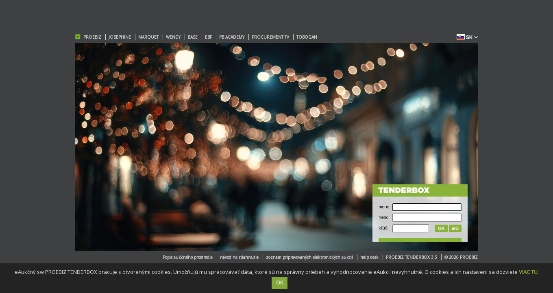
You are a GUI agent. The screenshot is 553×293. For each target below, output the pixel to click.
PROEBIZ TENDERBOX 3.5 (411, 257)
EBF (208, 37)
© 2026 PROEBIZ (461, 257)
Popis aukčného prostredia (188, 257)
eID (455, 228)
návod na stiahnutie (239, 257)
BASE (193, 37)
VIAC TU (528, 272)
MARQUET (148, 37)
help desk (369, 257)
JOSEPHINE (120, 37)
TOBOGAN (306, 37)
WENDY (173, 37)
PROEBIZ (92, 37)
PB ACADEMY (231, 37)
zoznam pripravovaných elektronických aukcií (309, 257)
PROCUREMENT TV (270, 37)
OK (441, 228)
